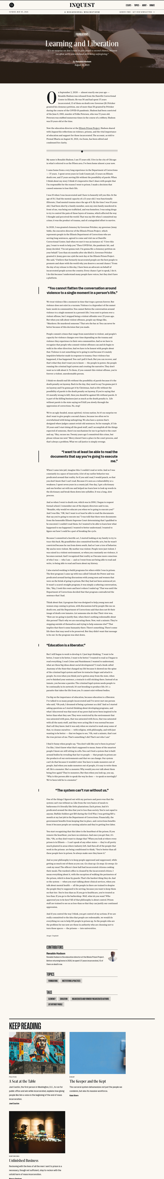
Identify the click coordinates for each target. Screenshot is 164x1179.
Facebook (138, 1149)
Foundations (53, 980)
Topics (136, 5)
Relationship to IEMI (119, 1149)
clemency (51, 998)
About (144, 5)
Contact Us (115, 1155)
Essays (128, 5)
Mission (113, 1139)
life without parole (55, 1004)
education (63, 998)
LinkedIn (138, 1155)
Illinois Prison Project (89, 128)
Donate (152, 5)
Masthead (114, 1144)
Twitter (137, 1139)
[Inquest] (82, 6)
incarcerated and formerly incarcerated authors (90, 998)
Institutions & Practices (71, 980)
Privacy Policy (15, 1170)
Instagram (138, 1144)
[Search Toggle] (11, 5)
